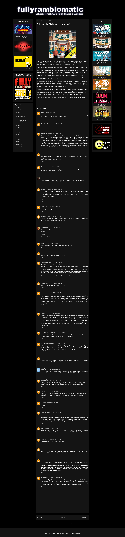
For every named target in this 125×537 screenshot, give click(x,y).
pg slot (43, 428)
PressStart (44, 124)
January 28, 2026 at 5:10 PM (55, 460)
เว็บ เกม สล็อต (44, 380)
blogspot (43, 232)
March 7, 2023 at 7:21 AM (51, 358)
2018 (17, 130)
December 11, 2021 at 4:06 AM (52, 112)
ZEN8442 (43, 402)
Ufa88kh (43, 227)
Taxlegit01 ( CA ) (45, 477)
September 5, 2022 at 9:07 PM (57, 332)
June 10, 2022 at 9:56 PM (55, 262)
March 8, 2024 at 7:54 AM (56, 439)
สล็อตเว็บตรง (44, 369)
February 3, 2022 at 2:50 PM (61, 154)
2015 (17, 137)
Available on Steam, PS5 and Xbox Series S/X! (23, 37)
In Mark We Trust (45, 178)
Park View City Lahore (46, 295)
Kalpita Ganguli (45, 253)
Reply (42, 118)
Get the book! (102, 35)
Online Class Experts (54, 416)
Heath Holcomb (45, 439)
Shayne (43, 133)
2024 (17, 110)
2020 (17, 125)
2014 (17, 139)
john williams (44, 262)
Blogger (79, 533)
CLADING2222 (45, 332)
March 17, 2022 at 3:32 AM (51, 243)
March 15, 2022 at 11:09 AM (54, 216)
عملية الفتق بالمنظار (69, 347)
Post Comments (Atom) (66, 523)
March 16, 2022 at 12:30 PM (53, 227)
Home (63, 517)
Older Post (85, 517)
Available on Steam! (23, 54)
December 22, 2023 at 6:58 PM (53, 412)
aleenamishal (44, 292)
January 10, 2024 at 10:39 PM (52, 428)
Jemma (43, 166)
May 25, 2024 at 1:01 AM (51, 449)
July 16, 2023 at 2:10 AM (55, 380)
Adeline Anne (44, 283)
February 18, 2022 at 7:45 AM (54, 189)
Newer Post (40, 517)
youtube (43, 234)
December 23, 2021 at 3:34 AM (55, 124)
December (21, 116)
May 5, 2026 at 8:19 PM (56, 477)
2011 (17, 146)
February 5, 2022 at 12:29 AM (53, 166)
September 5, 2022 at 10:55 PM (57, 343)
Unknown (43, 189)
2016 (17, 134)
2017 (17, 132)
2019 (17, 127)
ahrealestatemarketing (47, 154)
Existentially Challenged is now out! (22, 120)
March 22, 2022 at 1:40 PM (56, 253)
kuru (42, 243)
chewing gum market (64, 275)
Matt (42, 112)
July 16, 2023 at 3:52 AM (53, 391)
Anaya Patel (44, 460)
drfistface (43, 313)
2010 (17, 149)
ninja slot (43, 391)
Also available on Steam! (23, 69)
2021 (17, 114)
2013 (17, 142)
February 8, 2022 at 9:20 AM (58, 178)
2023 (17, 112)
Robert (43, 412)
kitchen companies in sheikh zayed (60, 334)
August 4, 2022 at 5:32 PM (53, 313)
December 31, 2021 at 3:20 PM (53, 133)
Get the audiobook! (102, 36)
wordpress (43, 231)
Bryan (42, 206)
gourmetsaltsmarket (52, 275)
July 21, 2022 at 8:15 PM (55, 292)
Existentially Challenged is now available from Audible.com (51, 97)
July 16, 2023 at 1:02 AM (54, 369)
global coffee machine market (52, 264)
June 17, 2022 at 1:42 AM (55, 283)
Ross (42, 358)
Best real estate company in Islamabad (51, 159)
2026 (17, 107)
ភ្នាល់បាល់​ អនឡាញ (45, 236)
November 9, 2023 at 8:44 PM (54, 402)
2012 (17, 144)
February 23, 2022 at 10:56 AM (52, 206)
